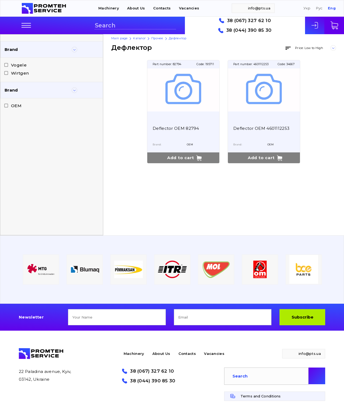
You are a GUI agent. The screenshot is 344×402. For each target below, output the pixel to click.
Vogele (19, 65)
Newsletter (31, 317)
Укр (306, 8)
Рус (319, 8)
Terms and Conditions (261, 396)
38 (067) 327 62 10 (249, 20)
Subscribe (302, 317)
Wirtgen (20, 73)
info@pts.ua (259, 8)
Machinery (108, 8)
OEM (16, 106)
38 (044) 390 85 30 (248, 30)
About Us (136, 8)
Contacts (162, 8)
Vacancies (189, 8)
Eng (332, 8)
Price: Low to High (309, 48)
